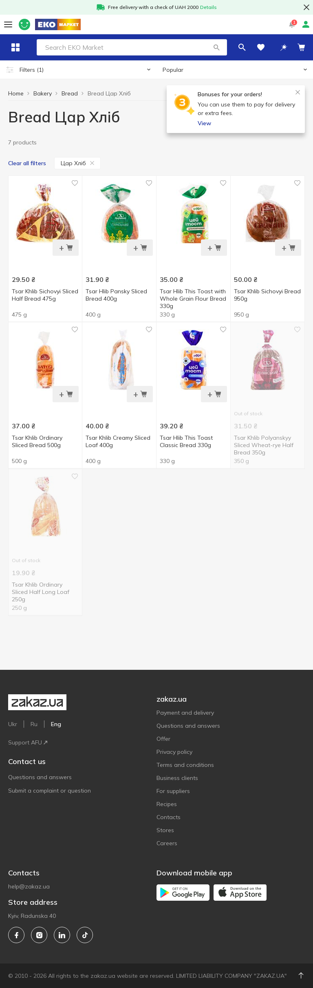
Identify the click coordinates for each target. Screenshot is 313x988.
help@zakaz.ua (29, 886)
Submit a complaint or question (49, 790)
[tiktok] (85, 935)
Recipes (166, 804)
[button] (234, 47)
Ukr (12, 724)
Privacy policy (174, 751)
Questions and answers (40, 777)
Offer (163, 738)
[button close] (306, 7)
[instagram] (39, 935)
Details (208, 7)
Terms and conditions (185, 765)
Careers (166, 843)
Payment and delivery (185, 712)
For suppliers (173, 791)
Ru (34, 724)
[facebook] (16, 935)
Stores (165, 830)
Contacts (168, 817)
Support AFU (27, 742)
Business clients (177, 778)
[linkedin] (62, 935)
